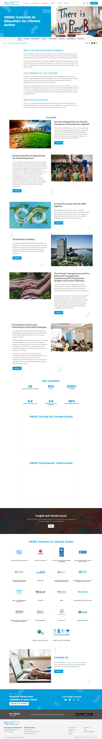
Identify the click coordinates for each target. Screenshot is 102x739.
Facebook (66, 700)
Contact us (58, 142)
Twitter (74, 700)
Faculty (44, 38)
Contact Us (81, 38)
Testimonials (53, 38)
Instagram (78, 700)
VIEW (51, 526)
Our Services (34, 3)
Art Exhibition (71, 38)
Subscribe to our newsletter (19, 703)
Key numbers (35, 38)
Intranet (76, 737)
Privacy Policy (84, 737)
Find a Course (72, 727)
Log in (95, 3)
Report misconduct (89, 731)
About (66, 3)
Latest (52, 3)
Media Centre (72, 729)
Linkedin (70, 700)
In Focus (60, 3)
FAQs (85, 729)
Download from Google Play (79, 714)
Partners (61, 38)
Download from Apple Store (88, 714)
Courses (25, 3)
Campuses (44, 3)
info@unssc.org (70, 662)
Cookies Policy (94, 737)
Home (4, 43)
